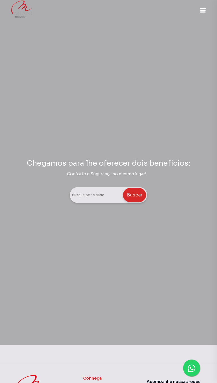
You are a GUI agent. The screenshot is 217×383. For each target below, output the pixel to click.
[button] (203, 10)
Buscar (134, 195)
